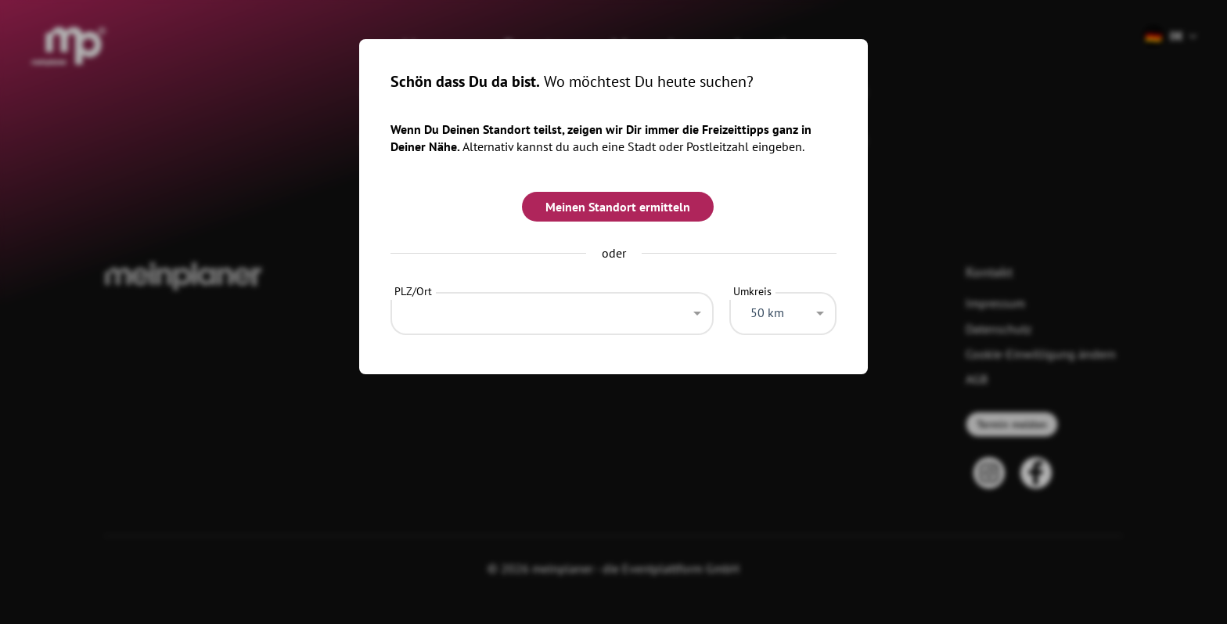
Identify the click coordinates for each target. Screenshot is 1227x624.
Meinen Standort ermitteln (617, 207)
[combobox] (552, 309)
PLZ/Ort (413, 291)
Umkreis (752, 291)
